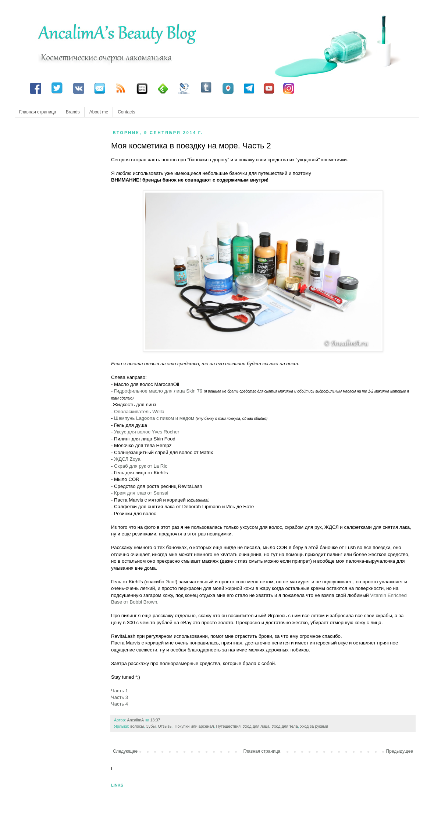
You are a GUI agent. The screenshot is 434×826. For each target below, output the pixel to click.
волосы (137, 726)
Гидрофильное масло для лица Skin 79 (158, 391)
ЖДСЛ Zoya (127, 459)
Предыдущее (399, 751)
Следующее (125, 751)
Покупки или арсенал (194, 726)
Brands (73, 112)
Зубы (151, 726)
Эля (170, 581)
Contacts (126, 112)
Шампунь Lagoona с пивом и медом (155, 418)
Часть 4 (119, 704)
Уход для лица (256, 726)
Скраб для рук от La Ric (140, 466)
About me (98, 112)
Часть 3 (119, 697)
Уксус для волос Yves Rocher (146, 432)
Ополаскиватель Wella (139, 411)
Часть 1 (119, 690)
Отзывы (165, 726)
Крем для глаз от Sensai (141, 493)
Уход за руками (314, 726)
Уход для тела (285, 726)
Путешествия (228, 726)
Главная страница (37, 112)
